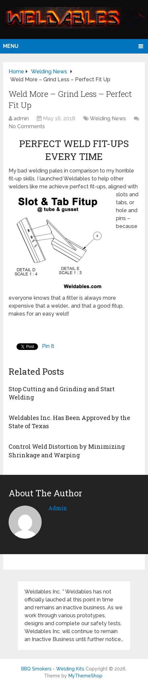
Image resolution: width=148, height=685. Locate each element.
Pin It (48, 346)
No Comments (27, 126)
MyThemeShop (85, 675)
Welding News (108, 118)
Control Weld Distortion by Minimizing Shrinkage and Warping (67, 450)
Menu (10, 46)
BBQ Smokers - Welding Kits (52, 668)
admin (21, 118)
